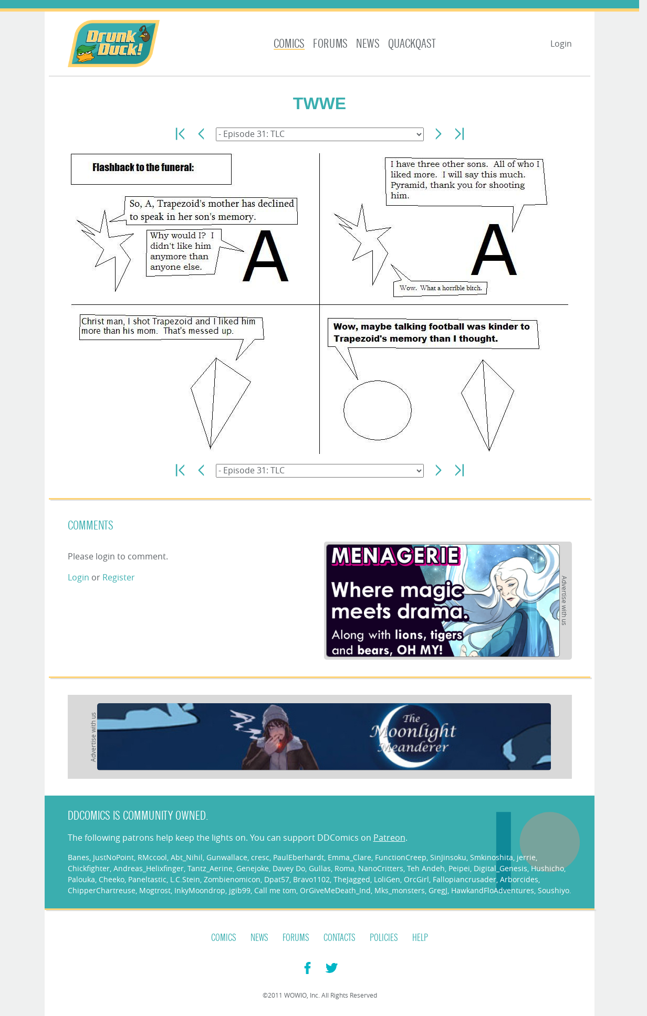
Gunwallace (226, 857)
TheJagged (351, 879)
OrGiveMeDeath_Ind (335, 890)
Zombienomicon (232, 879)
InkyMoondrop (199, 890)
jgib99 (240, 890)
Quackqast (412, 43)
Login (561, 43)
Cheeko (111, 879)
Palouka (81, 879)
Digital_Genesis (500, 868)
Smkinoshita (491, 857)
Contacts (340, 938)
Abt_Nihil (187, 857)
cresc (260, 857)
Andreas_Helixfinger (148, 868)
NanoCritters (380, 868)
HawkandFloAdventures (492, 890)
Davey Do (289, 868)
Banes (78, 857)
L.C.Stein (185, 879)
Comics (289, 43)
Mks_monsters (399, 890)
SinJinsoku (448, 857)
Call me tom (275, 890)
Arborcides (519, 879)
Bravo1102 (311, 879)
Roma (344, 868)
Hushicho (547, 868)
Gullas (320, 868)
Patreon (389, 837)
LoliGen (387, 879)
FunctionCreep (400, 857)
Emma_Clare (349, 857)
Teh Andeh (426, 868)
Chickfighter (89, 868)
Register (118, 577)
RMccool (152, 857)
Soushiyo (553, 890)
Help (420, 938)
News (368, 43)
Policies (384, 938)
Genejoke (252, 868)
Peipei (459, 868)
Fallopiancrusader (464, 879)
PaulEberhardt (298, 857)
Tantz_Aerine (210, 868)
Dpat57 (276, 879)
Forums (330, 43)
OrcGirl (416, 879)
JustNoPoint (113, 857)
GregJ (438, 890)
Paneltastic (147, 879)
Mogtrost (155, 890)
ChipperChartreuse (101, 890)
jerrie (526, 857)
